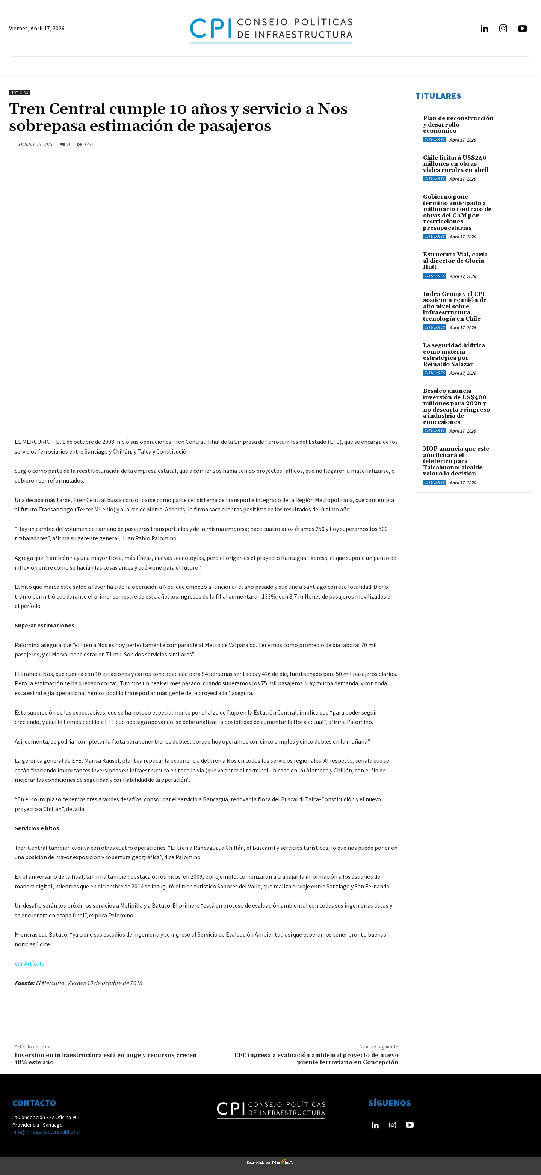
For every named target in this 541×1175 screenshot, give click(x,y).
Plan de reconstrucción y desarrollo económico (458, 124)
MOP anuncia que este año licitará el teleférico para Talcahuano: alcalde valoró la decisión (456, 461)
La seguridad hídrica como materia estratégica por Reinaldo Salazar (454, 355)
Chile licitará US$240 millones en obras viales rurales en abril (455, 164)
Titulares (435, 139)
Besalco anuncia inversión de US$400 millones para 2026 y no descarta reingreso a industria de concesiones (456, 407)
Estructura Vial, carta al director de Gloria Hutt (455, 261)
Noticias (19, 92)
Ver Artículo (30, 963)
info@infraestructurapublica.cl (46, 1131)
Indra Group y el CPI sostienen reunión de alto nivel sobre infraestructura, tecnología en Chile (455, 307)
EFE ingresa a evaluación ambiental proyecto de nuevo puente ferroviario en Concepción (316, 1058)
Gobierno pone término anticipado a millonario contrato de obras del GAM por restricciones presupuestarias (457, 212)
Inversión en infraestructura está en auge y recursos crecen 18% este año (106, 1058)
